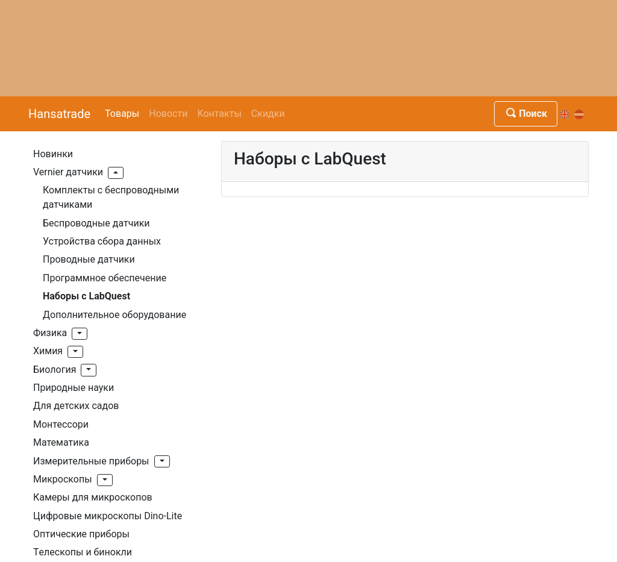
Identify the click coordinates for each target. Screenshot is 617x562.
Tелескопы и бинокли (82, 552)
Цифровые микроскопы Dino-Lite (107, 516)
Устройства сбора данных (102, 241)
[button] (116, 173)
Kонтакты (219, 113)
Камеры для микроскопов (92, 497)
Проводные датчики (89, 259)
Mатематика (61, 442)
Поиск (525, 113)
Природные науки (73, 387)
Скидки (268, 113)
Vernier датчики (68, 172)
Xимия (48, 351)
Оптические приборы (81, 534)
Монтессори (61, 424)
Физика (50, 333)
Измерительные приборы (91, 461)
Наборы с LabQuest (86, 296)
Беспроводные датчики (96, 223)
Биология (54, 369)
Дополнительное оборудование (114, 314)
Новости (168, 113)
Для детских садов (76, 405)
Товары (122, 113)
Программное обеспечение (104, 278)
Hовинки (53, 154)
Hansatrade (59, 114)
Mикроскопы (62, 479)
